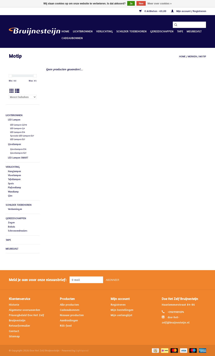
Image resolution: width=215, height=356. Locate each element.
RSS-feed (66, 325)
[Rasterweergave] (11, 91)
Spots (11, 183)
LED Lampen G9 (17, 128)
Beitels (11, 226)
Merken (192, 56)
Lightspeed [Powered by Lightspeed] (82, 350)
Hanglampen (14, 171)
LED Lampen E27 (17, 139)
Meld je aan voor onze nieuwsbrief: (37, 279)
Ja (131, 3)
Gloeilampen (14, 144)
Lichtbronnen (83, 31)
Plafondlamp (14, 187)
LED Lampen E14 (17, 132)
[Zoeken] (189, 24)
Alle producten (69, 304)
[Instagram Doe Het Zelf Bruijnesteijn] (202, 279)
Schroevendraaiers (17, 230)
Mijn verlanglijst (121, 315)
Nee (141, 3)
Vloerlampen (14, 175)
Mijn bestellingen (122, 310)
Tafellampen (14, 179)
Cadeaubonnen (72, 38)
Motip (202, 56)
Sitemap (14, 336)
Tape (180, 31)
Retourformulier (19, 325)
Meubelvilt (194, 31)
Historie (14, 304)
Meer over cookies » (160, 3)
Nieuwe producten (72, 315)
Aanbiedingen (69, 320)
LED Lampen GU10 (18, 125)
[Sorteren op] (23, 97)
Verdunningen (15, 209)
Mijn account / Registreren (188, 11)
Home (65, 31)
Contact (14, 331)
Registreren (118, 304)
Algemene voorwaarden (24, 310)
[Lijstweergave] (17, 91)
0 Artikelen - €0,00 (153, 11)
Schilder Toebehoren (131, 31)
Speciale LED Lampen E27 (22, 136)
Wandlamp (13, 191)
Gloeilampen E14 (18, 149)
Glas (10, 195)
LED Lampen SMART (18, 157)
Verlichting (104, 31)
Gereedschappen (161, 31)
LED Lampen (14, 119)
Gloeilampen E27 (18, 153)
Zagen (11, 222)
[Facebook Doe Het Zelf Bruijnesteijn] (195, 279)
